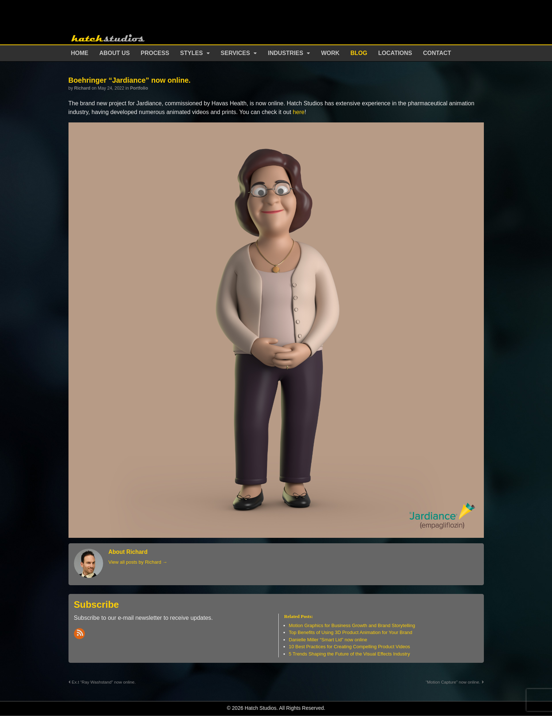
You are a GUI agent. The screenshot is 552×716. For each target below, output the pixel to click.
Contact (437, 53)
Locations (395, 53)
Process (155, 53)
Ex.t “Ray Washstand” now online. (102, 682)
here (299, 112)
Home (80, 53)
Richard (82, 88)
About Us (114, 53)
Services (235, 53)
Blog (359, 53)
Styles (191, 53)
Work (330, 53)
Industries (285, 53)
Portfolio (139, 88)
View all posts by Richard (138, 562)
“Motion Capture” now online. (455, 682)
